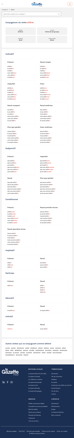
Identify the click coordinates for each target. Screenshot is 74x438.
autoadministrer (10, 354)
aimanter (46, 348)
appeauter (56, 350)
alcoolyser (58, 348)
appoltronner (63, 350)
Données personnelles (33, 431)
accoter (7, 348)
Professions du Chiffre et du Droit (61, 385)
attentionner (37, 352)
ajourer (52, 348)
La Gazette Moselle (34, 388)
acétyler (13, 348)
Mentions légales (12, 431)
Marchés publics (33, 409)
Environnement (55, 388)
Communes (31, 418)
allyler (12, 350)
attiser (44, 352)
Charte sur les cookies (48, 431)
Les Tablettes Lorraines (35, 379)
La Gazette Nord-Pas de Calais (37, 373)
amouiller (31, 350)
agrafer (27, 348)
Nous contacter (56, 415)
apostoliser (48, 350)
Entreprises (54, 373)
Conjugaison (5, 9)
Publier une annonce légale (36, 403)
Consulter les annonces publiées (38, 406)
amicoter (25, 350)
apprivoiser (8, 352)
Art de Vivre (55, 391)
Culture (53, 394)
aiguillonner (33, 348)
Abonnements (55, 406)
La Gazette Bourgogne (35, 391)
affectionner (20, 348)
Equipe (53, 409)
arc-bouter (16, 352)
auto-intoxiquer (57, 352)
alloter (7, 350)
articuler (22, 352)
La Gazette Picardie (34, 376)
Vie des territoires (56, 376)
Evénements (55, 403)
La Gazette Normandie (35, 382)
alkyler (64, 348)
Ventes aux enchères (34, 412)
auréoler (49, 352)
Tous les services (33, 421)
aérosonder (19, 354)
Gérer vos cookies (62, 431)
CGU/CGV (22, 431)
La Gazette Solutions (57, 412)
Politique (54, 379)
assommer (29, 352)
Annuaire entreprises (34, 415)
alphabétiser (18, 350)
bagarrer (26, 354)
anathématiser (40, 350)
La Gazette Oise (33, 385)
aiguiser (40, 348)
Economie (54, 382)
